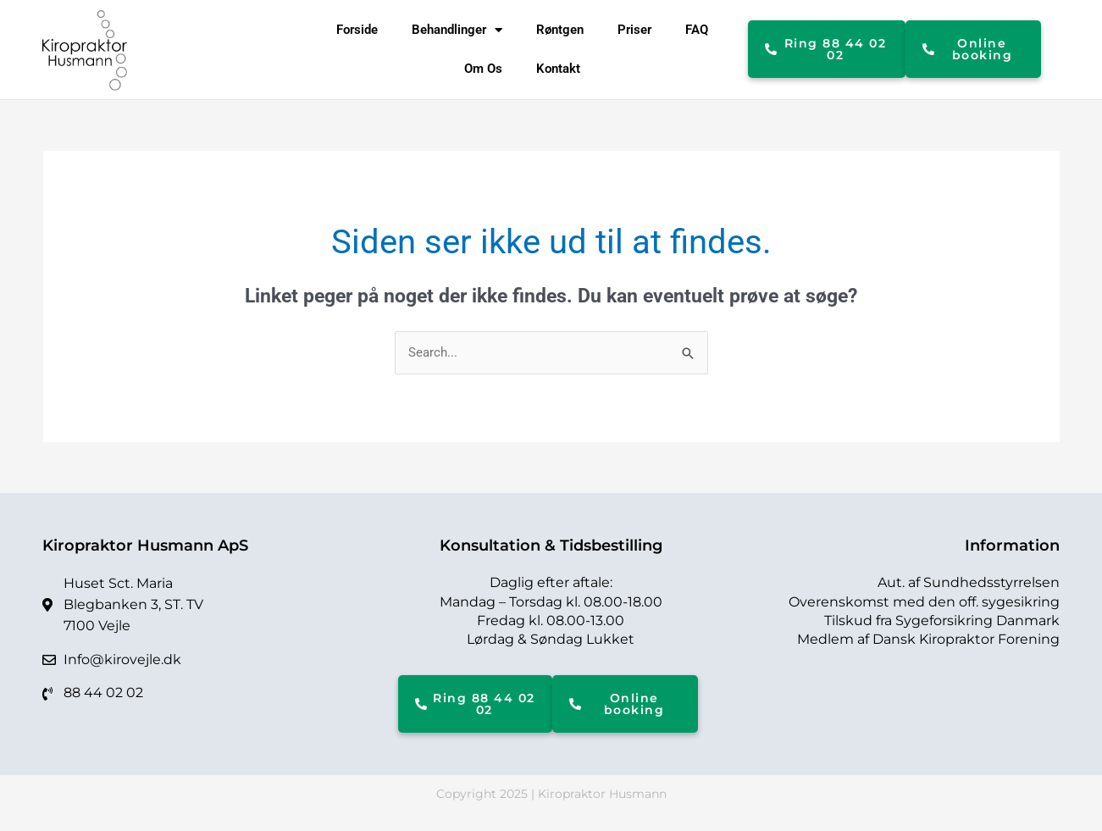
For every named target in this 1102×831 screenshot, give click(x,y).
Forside (357, 29)
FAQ (696, 29)
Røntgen (560, 29)
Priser (634, 29)
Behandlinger (457, 30)
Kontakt (558, 68)
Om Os (483, 68)
